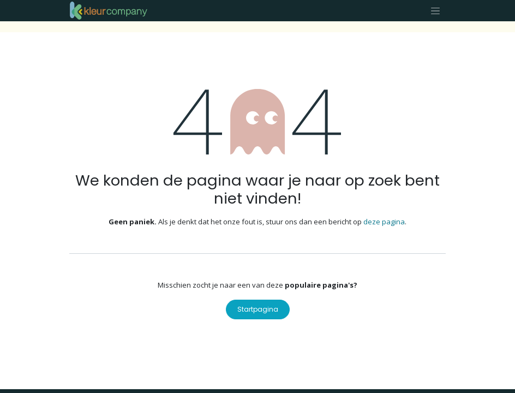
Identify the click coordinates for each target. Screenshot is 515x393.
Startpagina (257, 309)
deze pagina (384, 222)
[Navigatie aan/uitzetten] (435, 10)
